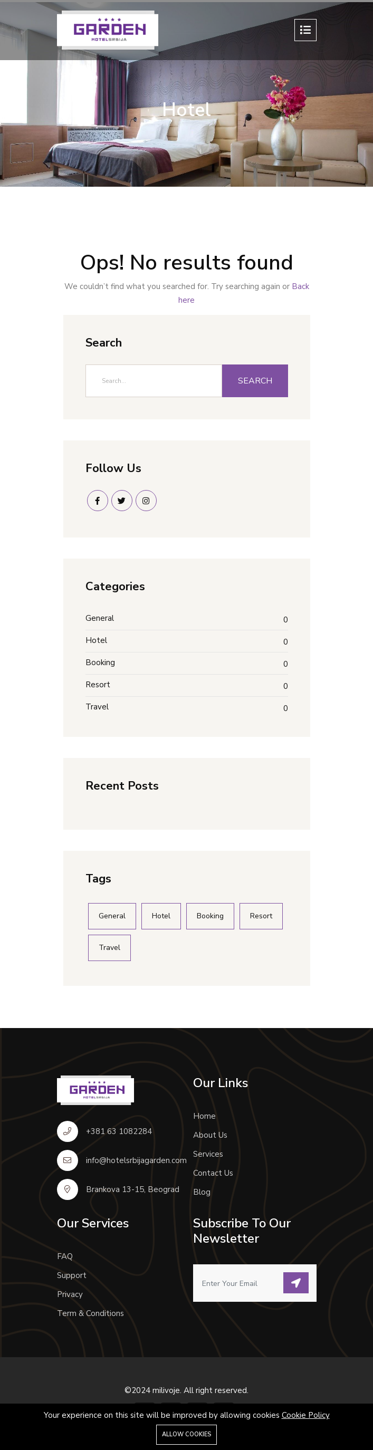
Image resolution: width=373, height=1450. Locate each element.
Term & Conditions (90, 1313)
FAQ (65, 1256)
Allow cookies (186, 1434)
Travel (97, 707)
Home (204, 1116)
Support (72, 1275)
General (99, 618)
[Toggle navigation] (305, 30)
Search (255, 381)
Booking (100, 662)
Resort (97, 684)
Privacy (70, 1294)
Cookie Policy (306, 1415)
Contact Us (213, 1173)
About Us (210, 1135)
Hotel (96, 640)
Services (208, 1154)
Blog (202, 1192)
